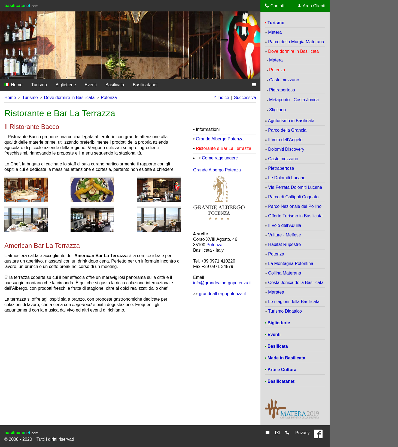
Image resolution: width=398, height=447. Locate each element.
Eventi (91, 84)
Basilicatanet (145, 84)
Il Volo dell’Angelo (285, 139)
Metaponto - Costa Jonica (294, 99)
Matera (275, 32)
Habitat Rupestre (284, 244)
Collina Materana (284, 273)
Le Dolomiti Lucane (286, 177)
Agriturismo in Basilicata (291, 120)
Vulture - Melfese (284, 235)
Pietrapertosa (282, 90)
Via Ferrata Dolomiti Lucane (295, 187)
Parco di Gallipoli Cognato (293, 197)
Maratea (276, 292)
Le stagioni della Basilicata (294, 301)
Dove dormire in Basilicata (69, 97)
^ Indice (221, 97)
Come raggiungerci (220, 158)
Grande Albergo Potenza (220, 139)
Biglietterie (66, 84)
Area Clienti (311, 5)
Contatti (275, 5)
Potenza (109, 97)
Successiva (245, 97)
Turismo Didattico (285, 311)
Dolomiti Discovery (286, 149)
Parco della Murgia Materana (296, 41)
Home (13, 84)
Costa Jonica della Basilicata (296, 282)
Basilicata (114, 84)
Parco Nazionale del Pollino (294, 206)
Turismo (39, 84)
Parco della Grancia (287, 130)
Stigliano (277, 109)
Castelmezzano (284, 80)
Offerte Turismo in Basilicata (295, 216)
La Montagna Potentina (290, 263)
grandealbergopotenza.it (222, 293)
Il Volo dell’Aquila (284, 225)
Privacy (302, 432)
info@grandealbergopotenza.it (222, 282)
